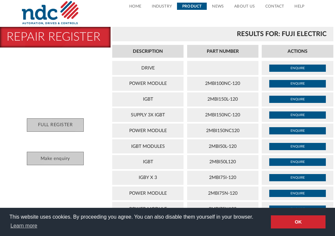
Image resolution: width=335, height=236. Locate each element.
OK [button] (298, 222)
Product (192, 6)
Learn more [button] (23, 225)
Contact (274, 6)
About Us (244, 6)
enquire (298, 68)
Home (135, 6)
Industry (162, 6)
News (218, 6)
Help (299, 6)
